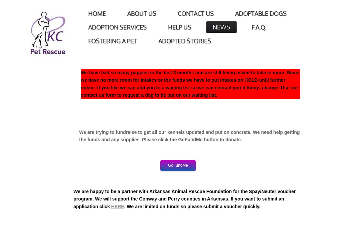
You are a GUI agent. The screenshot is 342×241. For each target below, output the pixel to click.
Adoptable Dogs (261, 13)
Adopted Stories (184, 41)
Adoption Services (117, 27)
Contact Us (196, 13)
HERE (117, 206)
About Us (141, 13)
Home (97, 13)
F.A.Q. (258, 27)
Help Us (179, 27)
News (221, 27)
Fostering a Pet (112, 41)
